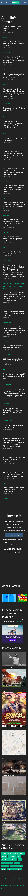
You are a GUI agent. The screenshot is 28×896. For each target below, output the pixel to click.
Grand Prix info (6, 215)
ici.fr (4, 247)
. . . (3, 34)
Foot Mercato (6, 260)
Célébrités (15, 2)
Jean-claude (13, 866)
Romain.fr (4, 2)
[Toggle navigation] (25, 2)
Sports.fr (5, 37)
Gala (4, 69)
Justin (3, 863)
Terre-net (5, 498)
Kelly (20, 859)
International (14, 882)
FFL (4, 369)
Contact (22, 885)
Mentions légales (14, 885)
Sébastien (15, 853)
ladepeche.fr (6, 181)
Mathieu (4, 856)
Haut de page (4, 885)
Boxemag (5, 84)
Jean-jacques (5, 866)
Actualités (14, 878)
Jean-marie (9, 863)
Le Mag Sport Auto (7, 420)
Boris (14, 869)
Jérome (4, 853)
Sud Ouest (5, 133)
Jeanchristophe (12, 856)
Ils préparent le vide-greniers (10, 483)
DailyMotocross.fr (7, 468)
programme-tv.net (7, 452)
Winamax (5, 116)
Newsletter (4, 888)
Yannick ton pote (6, 859)
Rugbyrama (5, 232)
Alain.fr (19, 869)
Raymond (22, 853)
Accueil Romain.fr (5, 878)
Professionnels (5, 882)
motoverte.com (6, 52)
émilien (9, 853)
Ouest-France (6, 103)
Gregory (20, 866)
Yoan (19, 856)
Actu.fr (4, 198)
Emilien (9, 869)
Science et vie (6, 307)
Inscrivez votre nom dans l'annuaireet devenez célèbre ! (14, 534)
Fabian (4, 869)
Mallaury (14, 859)
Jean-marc (17, 863)
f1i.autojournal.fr (7, 322)
